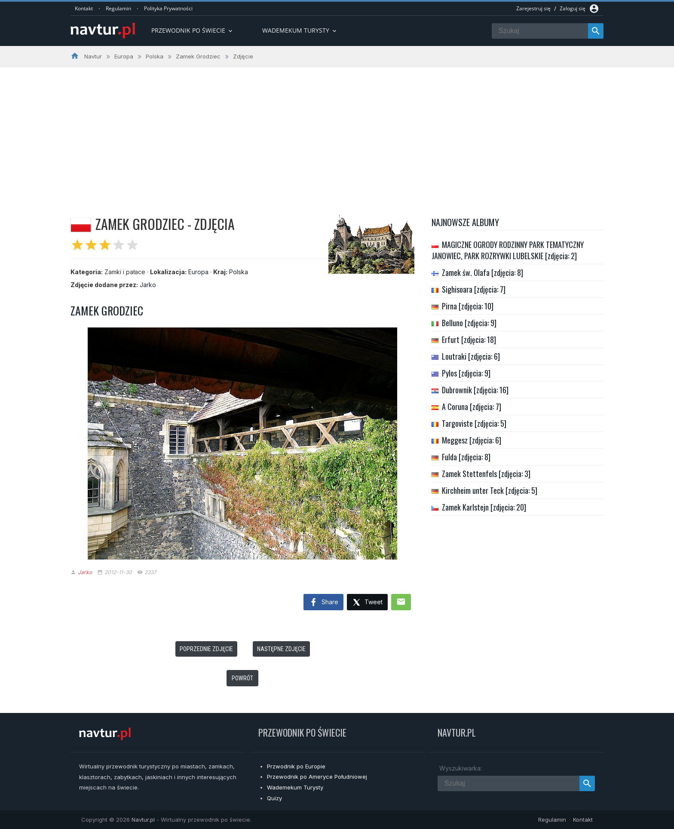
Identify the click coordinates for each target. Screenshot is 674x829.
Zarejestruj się (533, 8)
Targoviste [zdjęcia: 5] (474, 423)
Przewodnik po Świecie (192, 30)
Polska (238, 271)
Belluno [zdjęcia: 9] (469, 322)
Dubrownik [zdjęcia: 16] (475, 389)
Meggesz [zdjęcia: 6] (471, 440)
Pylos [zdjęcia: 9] (466, 373)
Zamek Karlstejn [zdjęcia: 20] (484, 507)
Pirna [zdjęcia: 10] (467, 306)
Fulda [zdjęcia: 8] (466, 456)
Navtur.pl (143, 819)
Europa (198, 271)
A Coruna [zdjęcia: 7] (471, 406)
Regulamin (118, 8)
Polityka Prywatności (168, 8)
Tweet (367, 602)
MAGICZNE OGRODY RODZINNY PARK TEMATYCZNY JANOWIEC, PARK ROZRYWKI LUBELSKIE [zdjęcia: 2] (508, 250)
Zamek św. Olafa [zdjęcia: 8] (482, 272)
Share (323, 602)
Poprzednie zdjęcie (206, 648)
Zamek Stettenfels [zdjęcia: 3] (486, 473)
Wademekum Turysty (295, 787)
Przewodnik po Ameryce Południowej (317, 776)
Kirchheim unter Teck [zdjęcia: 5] (489, 490)
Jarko (148, 284)
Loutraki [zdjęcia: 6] (471, 356)
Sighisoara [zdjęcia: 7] (474, 289)
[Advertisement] (337, 132)
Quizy (274, 798)
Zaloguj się (572, 8)
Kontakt (84, 8)
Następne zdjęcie (281, 648)
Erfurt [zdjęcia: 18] (469, 339)
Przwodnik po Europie (296, 766)
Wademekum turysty (300, 30)
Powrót (242, 678)
